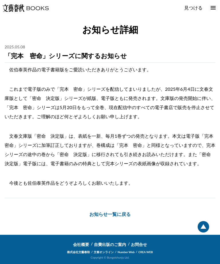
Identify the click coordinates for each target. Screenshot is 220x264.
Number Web (126, 252)
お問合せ (139, 244)
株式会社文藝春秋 (78, 252)
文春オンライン (104, 252)
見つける (193, 7)
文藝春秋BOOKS (25, 8)
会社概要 (81, 244)
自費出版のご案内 (110, 244)
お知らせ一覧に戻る (110, 214)
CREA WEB (145, 252)
